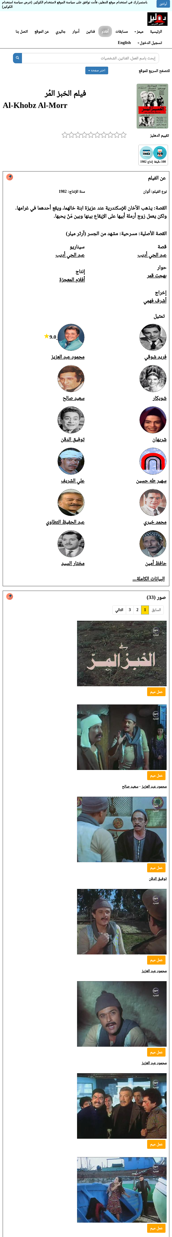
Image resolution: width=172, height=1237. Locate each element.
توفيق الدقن (72, 439)
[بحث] (17, 58)
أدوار (75, 31)
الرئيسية (156, 31)
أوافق (163, 4)
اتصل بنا (21, 31)
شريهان (159, 439)
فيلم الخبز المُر (65, 93)
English (124, 42)
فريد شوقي (155, 357)
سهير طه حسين (151, 480)
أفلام (105, 31)
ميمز (138, 31)
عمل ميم (156, 691)
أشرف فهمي (154, 300)
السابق (156, 610)
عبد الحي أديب (152, 255)
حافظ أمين (155, 563)
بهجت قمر (156, 275)
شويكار (159, 398)
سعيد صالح (73, 398)
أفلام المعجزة (72, 279)
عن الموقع (41, 31)
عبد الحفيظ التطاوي (65, 522)
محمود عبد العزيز (67, 357)
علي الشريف (72, 480)
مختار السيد (72, 563)
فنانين (90, 31)
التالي (119, 610)
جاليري (61, 31)
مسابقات (121, 31)
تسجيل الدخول (150, 42)
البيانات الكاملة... (149, 578)
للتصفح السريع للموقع (154, 70)
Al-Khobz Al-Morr (35, 105)
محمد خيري (154, 522)
